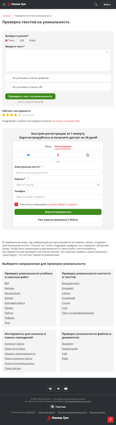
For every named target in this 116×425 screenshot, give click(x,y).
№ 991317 (31, 412)
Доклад (9, 298)
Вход (48, 146)
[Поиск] (95, 4)
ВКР (7, 283)
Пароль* (19, 179)
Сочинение (68, 298)
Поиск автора (13, 368)
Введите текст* (15, 46)
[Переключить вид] (98, 184)
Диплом (9, 288)
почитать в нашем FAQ (65, 121)
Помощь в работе (97, 412)
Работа (9, 313)
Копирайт (68, 288)
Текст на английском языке (78, 313)
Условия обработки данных (78, 401)
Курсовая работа (15, 303)
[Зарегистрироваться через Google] (88, 155)
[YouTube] (66, 389)
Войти (107, 4)
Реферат (10, 318)
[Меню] (4, 4)
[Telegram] (58, 389)
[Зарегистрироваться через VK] (28, 155)
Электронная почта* (27, 166)
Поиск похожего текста (18, 358)
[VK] (50, 389)
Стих (64, 308)
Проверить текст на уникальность (30, 96)
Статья (66, 303)
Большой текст (71, 283)
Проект (9, 308)
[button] (111, 420)
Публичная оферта (46, 412)
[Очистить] (107, 52)
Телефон (19, 191)
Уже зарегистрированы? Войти (58, 219)
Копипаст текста (14, 343)
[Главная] (17, 4)
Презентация (70, 348)
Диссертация (12, 293)
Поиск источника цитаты (19, 363)
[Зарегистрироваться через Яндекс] (58, 155)
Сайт (65, 353)
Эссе (7, 322)
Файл (65, 358)
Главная (6, 15)
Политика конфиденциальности (72, 412)
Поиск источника (15, 348)
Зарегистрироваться (58, 212)
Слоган (66, 293)
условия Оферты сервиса (62, 204)
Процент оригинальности (20, 353)
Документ (67, 343)
